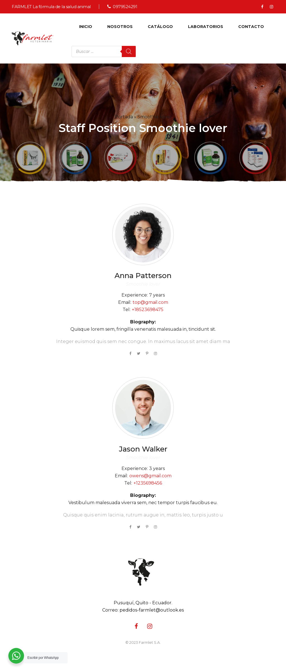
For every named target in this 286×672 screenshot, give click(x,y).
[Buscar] (129, 51)
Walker (143, 449)
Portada (124, 116)
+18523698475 (147, 309)
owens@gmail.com (150, 475)
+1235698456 (148, 483)
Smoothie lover (143, 284)
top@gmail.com (150, 302)
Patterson (143, 275)
